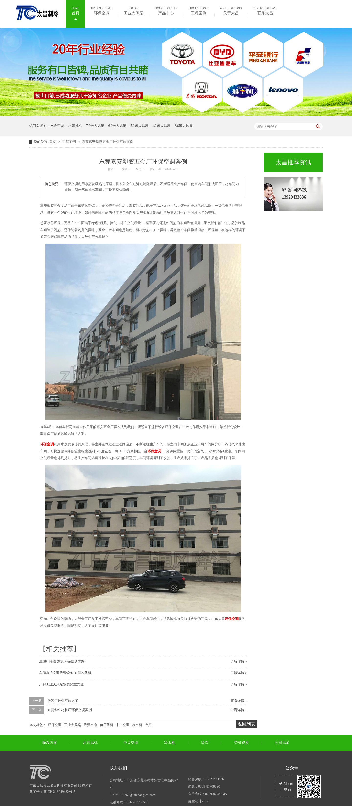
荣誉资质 (241, 743)
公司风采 (282, 743)
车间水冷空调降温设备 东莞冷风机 (65, 673)
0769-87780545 (216, 794)
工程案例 (199, 10)
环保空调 (101, 10)
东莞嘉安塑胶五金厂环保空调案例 (107, 142)
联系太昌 (265, 10)
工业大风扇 (133, 10)
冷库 (148, 725)
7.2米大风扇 (95, 126)
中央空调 (123, 725)
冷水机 (137, 725)
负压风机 (106, 725)
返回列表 (246, 723)
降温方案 (49, 743)
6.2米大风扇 (117, 126)
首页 (75, 10)
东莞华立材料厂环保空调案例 (69, 710)
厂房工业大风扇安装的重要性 (61, 684)
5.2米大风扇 (139, 126)
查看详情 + (239, 701)
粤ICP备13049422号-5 (59, 792)
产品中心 (165, 10)
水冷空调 (57, 126)
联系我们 (118, 767)
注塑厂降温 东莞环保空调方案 (62, 661)
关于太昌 (231, 10)
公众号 (291, 767)
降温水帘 (90, 725)
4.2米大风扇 (162, 126)
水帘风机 (75, 126)
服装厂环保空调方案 (62, 701)
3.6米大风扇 (184, 126)
